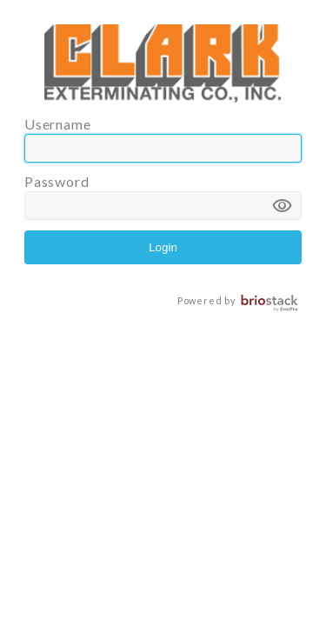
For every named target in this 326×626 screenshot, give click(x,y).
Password (163, 196)
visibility (282, 206)
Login (163, 247)
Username (163, 139)
